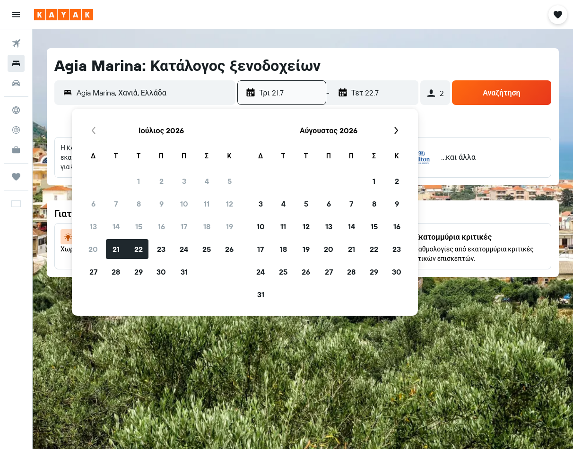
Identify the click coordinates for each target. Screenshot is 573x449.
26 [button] (229, 249)
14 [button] (116, 226)
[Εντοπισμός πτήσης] (16, 130)
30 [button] (161, 271)
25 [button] (206, 249)
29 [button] (138, 271)
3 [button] (184, 181)
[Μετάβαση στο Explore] (16, 110)
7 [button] (116, 203)
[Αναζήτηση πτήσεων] (16, 43)
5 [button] (229, 181)
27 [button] (93, 271)
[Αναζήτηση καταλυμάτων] (16, 63)
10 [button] (184, 203)
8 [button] (139, 203)
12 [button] (229, 203)
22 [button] (138, 249)
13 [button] (93, 226)
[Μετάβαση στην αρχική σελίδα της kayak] (63, 14)
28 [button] (116, 271)
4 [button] (207, 181)
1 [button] (138, 181)
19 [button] (229, 226)
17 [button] (184, 226)
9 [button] (161, 203)
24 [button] (184, 249)
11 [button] (206, 203)
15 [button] (138, 226)
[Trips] (16, 176)
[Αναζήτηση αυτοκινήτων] (16, 83)
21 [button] (116, 249)
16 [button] (161, 226)
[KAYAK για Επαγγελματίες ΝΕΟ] (16, 149)
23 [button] (161, 249)
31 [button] (184, 271)
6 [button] (93, 203)
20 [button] (93, 249)
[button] (16, 14)
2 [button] (161, 181)
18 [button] (206, 226)
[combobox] (153, 92)
